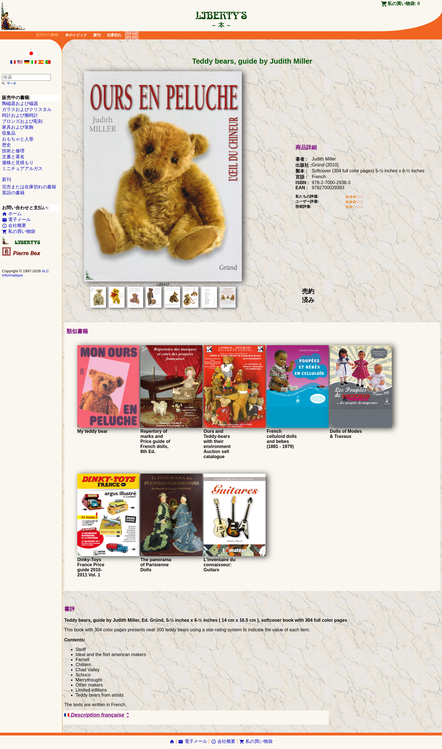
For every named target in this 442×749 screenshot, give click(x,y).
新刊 (97, 35)
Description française (97, 715)
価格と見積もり (18, 162)
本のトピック (76, 35)
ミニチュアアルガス (22, 168)
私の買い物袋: (404, 3)
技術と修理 (13, 150)
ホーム (12, 213)
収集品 (9, 133)
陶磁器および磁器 (20, 103)
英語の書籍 (13, 192)
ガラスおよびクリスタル (27, 109)
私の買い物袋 (18, 231)
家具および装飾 (18, 127)
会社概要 (14, 225)
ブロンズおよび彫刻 (22, 121)
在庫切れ (114, 35)
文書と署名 (13, 156)
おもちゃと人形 (18, 139)
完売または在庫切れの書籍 (29, 186)
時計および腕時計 (20, 115)
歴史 (6, 144)
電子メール (16, 219)
